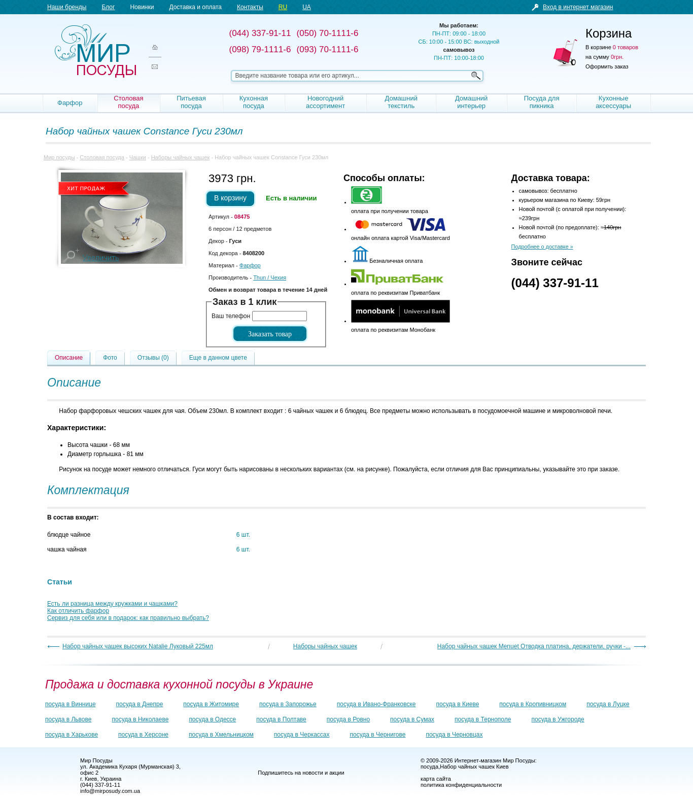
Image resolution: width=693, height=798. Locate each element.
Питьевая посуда (191, 102)
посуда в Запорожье (288, 704)
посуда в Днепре (139, 704)
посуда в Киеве (457, 704)
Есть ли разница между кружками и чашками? (112, 603)
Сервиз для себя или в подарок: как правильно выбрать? (128, 617)
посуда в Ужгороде (557, 719)
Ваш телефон (231, 316)
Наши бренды (66, 7)
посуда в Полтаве (281, 719)
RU (283, 7)
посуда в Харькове (71, 734)
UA (306, 7)
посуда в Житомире (211, 704)
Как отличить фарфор (78, 610)
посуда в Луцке (607, 704)
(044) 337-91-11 (555, 283)
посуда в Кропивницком (532, 704)
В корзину (230, 198)
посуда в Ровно (348, 719)
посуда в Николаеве (140, 719)
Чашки (137, 157)
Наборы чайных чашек (180, 157)
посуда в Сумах (412, 719)
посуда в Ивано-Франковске (376, 704)
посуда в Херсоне (143, 734)
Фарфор (70, 103)
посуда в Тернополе (483, 719)
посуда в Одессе (212, 719)
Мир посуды (95, 51)
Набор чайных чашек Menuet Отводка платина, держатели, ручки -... (534, 646)
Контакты (250, 7)
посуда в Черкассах (302, 734)
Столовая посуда (128, 102)
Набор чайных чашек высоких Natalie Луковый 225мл (137, 646)
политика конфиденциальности (461, 785)
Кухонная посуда (253, 102)
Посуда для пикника (542, 102)
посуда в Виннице (70, 704)
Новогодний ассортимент (325, 102)
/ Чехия (269, 277)
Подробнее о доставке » (542, 247)
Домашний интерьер (471, 102)
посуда (429, 767)
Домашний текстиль (401, 102)
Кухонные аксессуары (613, 102)
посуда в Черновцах (454, 734)
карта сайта (436, 779)
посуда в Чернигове (378, 734)
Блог (108, 7)
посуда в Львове (68, 719)
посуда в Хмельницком (221, 734)
